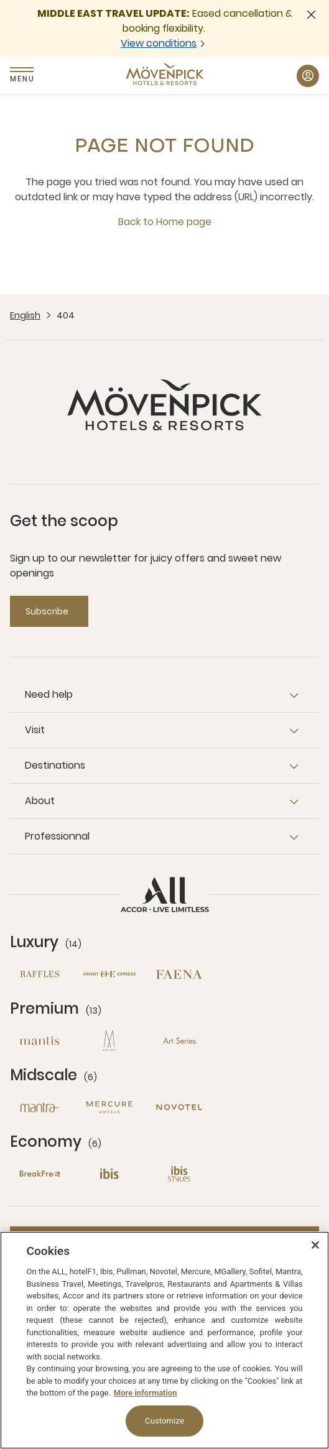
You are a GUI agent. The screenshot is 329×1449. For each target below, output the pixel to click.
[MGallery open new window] (109, 1041)
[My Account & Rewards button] (308, 76)
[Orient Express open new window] (109, 974)
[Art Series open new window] (179, 1041)
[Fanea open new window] (179, 974)
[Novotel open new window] (179, 1107)
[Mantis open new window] (40, 1041)
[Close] (315, 1245)
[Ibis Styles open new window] (179, 1174)
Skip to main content (0, 0)
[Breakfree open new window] (40, 1174)
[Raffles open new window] (40, 974)
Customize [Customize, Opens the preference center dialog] (164, 1420)
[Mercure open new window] (109, 1107)
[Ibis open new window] (109, 1174)
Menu (22, 78)
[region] (164, 1340)
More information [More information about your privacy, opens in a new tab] (145, 1392)
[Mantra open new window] (40, 1107)
